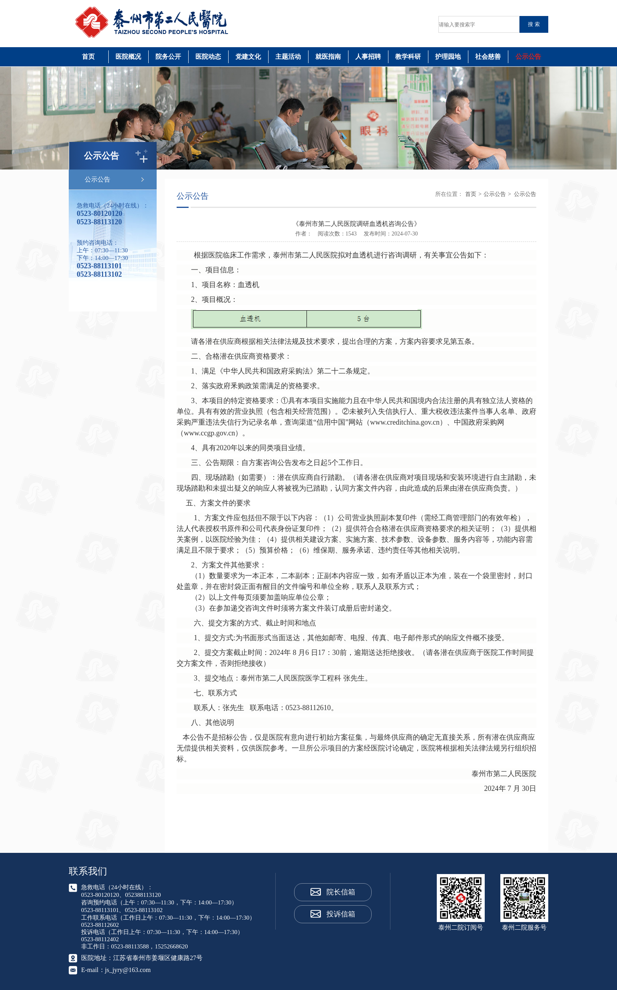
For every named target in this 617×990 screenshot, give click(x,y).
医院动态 (208, 56)
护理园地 (448, 56)
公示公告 (528, 56)
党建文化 (248, 56)
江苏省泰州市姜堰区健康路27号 (158, 957)
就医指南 (328, 56)
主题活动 (288, 56)
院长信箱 (340, 892)
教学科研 (408, 56)
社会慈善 (488, 56)
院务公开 (168, 56)
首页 (88, 56)
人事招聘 (368, 56)
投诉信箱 (340, 914)
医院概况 (128, 56)
